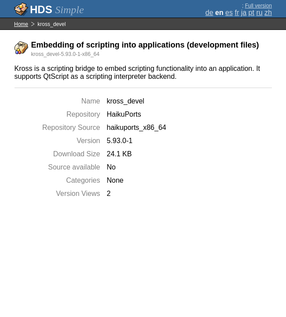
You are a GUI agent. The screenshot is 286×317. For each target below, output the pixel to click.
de (209, 12)
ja (243, 12)
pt (251, 12)
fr (237, 12)
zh (268, 12)
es (229, 12)
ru (259, 12)
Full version (258, 6)
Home (21, 24)
